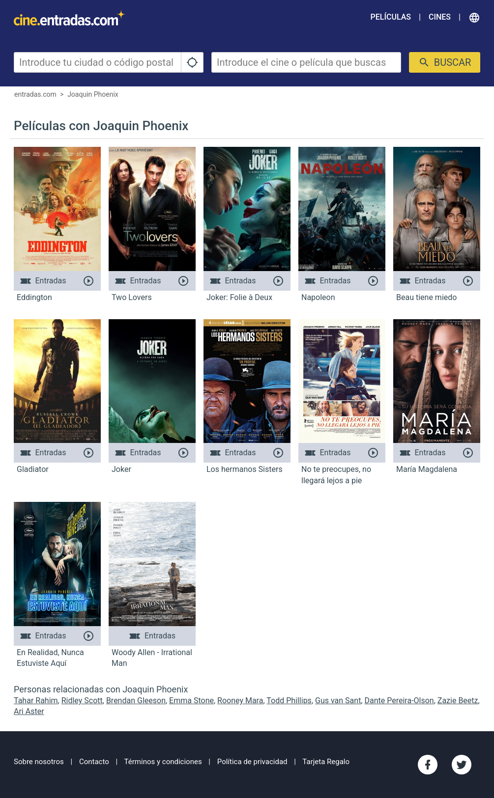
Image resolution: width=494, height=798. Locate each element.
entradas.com (35, 94)
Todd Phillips (289, 700)
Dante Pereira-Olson (399, 700)
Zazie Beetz (457, 700)
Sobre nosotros (39, 761)
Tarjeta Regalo (325, 761)
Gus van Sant (338, 700)
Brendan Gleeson (136, 700)
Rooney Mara (240, 700)
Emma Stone (191, 700)
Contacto (94, 761)
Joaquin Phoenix (92, 94)
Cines (440, 17)
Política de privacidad (252, 761)
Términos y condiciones (163, 761)
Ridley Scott (82, 700)
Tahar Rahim (36, 700)
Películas (391, 17)
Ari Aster (29, 711)
